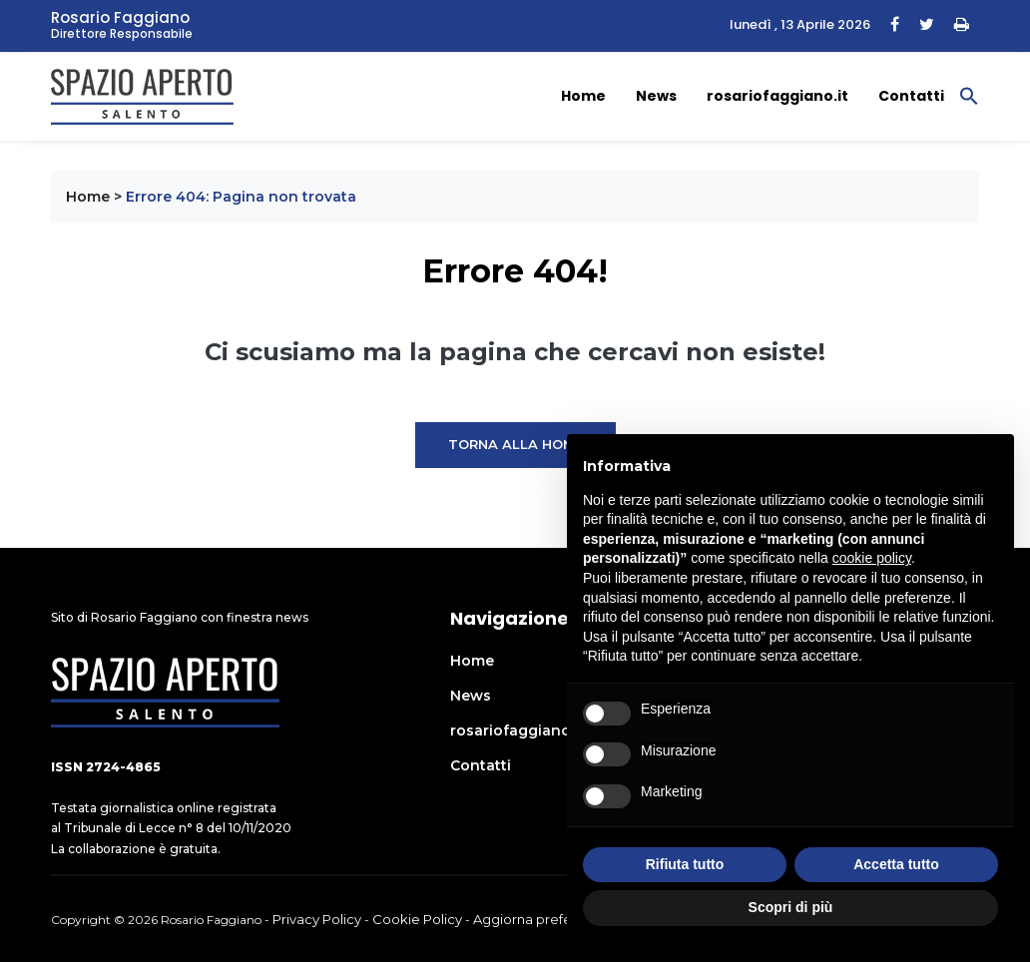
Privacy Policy (316, 919)
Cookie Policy (417, 919)
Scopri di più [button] (791, 907)
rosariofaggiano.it (777, 96)
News (656, 96)
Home (583, 96)
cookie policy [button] (871, 558)
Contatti (911, 96)
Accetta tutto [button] (896, 864)
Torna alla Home (515, 444)
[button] (969, 95)
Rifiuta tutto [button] (685, 864)
